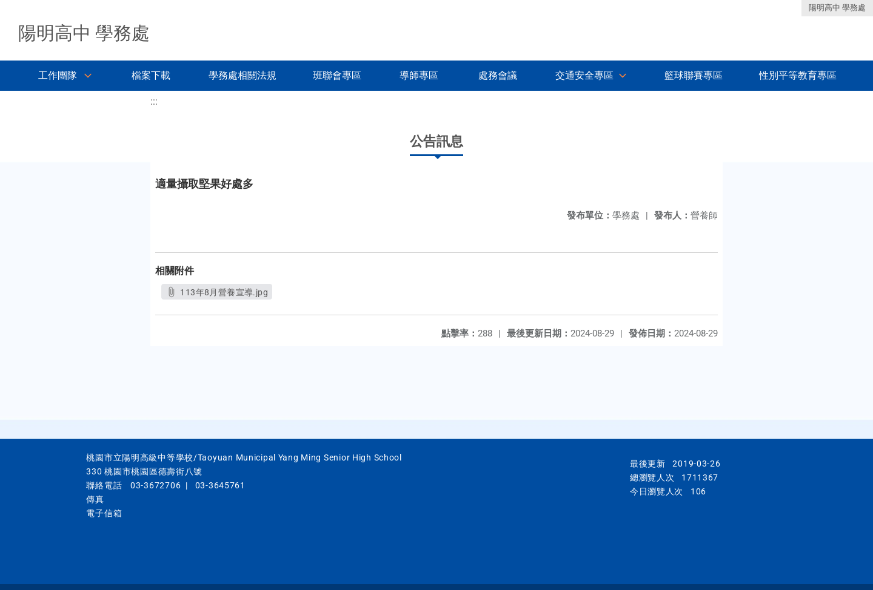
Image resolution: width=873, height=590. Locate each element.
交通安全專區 (584, 75)
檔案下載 (151, 75)
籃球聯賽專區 (693, 75)
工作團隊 (57, 75)
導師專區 (419, 75)
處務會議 (497, 75)
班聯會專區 (337, 75)
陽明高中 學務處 (837, 7)
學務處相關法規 (242, 75)
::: (154, 101)
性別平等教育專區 (798, 75)
